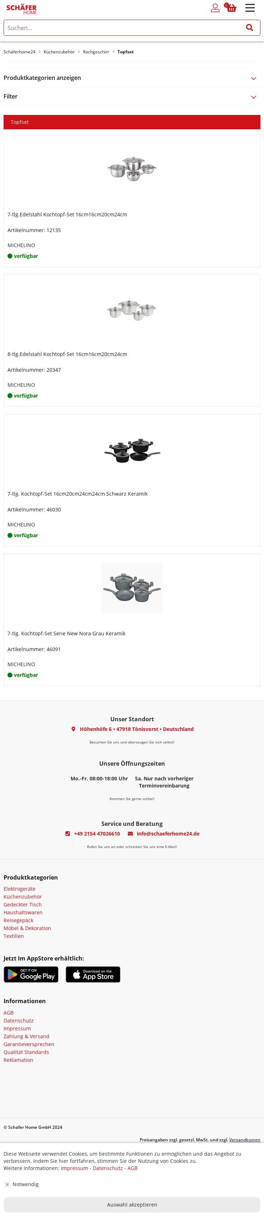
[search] (132, 28)
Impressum (17, 1028)
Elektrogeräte (19, 888)
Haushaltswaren (23, 912)
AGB (9, 1012)
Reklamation (18, 1059)
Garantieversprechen (29, 1044)
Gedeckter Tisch (23, 904)
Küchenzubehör (23, 896)
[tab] (132, 77)
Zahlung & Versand (26, 1036)
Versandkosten (244, 1140)
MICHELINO (21, 245)
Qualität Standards (26, 1052)
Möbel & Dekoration (27, 928)
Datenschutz (19, 1020)
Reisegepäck (18, 920)
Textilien (14, 936)
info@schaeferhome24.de (168, 833)
